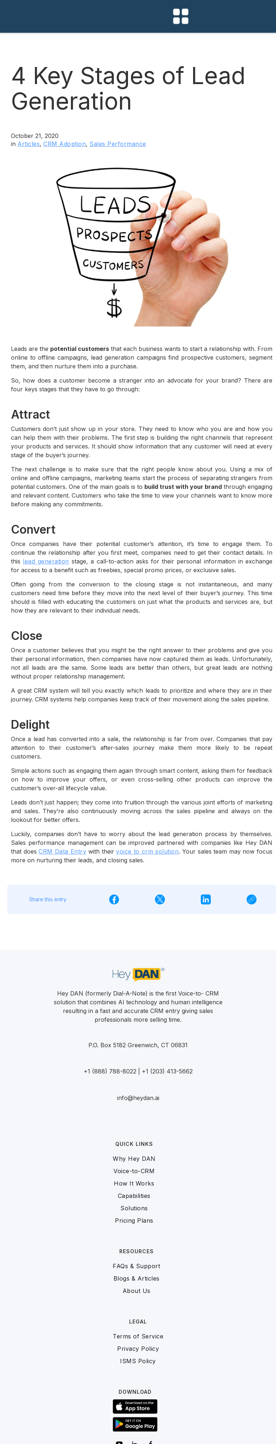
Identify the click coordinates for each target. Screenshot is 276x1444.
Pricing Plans (134, 1220)
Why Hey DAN (134, 1159)
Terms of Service (138, 1336)
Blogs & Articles (136, 1278)
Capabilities (134, 1196)
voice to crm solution (147, 851)
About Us (137, 1291)
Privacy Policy (138, 1349)
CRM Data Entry (62, 851)
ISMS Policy (138, 1361)
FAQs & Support (136, 1266)
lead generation (46, 561)
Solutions (134, 1208)
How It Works (134, 1183)
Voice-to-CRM (134, 1171)
